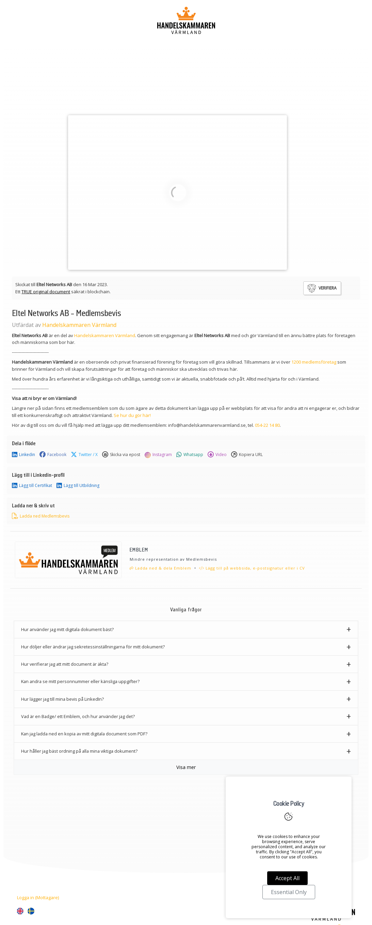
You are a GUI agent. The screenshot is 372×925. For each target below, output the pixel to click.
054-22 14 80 (267, 425)
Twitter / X (84, 455)
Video (217, 455)
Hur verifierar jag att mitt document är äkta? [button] (64, 664)
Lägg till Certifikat (32, 486)
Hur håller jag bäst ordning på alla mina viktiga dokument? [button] (79, 751)
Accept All (287, 878)
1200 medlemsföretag (313, 362)
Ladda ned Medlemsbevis (40, 516)
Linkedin (23, 455)
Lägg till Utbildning (77, 486)
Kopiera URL (247, 455)
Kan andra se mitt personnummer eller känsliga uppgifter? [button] (80, 681)
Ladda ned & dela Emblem (160, 568)
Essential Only (289, 892)
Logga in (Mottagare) (38, 897)
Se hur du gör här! (132, 415)
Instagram (158, 454)
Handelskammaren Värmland (79, 325)
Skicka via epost (121, 455)
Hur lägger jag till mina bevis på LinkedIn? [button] (62, 699)
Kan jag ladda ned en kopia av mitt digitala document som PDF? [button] (84, 734)
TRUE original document (45, 292)
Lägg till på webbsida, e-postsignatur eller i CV (252, 568)
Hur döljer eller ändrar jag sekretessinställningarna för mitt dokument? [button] (93, 647)
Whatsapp (189, 455)
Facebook (52, 455)
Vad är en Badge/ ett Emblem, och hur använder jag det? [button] (78, 716)
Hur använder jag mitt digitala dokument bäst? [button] (67, 629)
